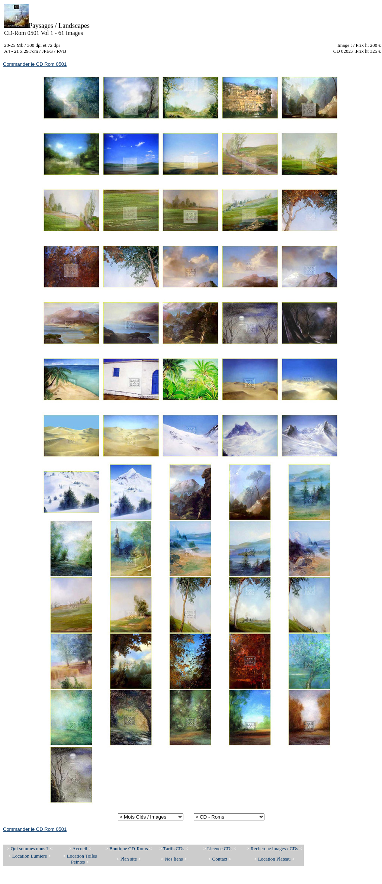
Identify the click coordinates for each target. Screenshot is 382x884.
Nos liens (174, 859)
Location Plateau (274, 859)
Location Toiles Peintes (82, 859)
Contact (220, 859)
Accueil (79, 848)
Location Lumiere (30, 856)
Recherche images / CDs (274, 848)
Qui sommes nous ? (29, 848)
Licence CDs (220, 848)
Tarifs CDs (173, 848)
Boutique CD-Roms (128, 848)
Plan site (129, 859)
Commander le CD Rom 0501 (35, 64)
